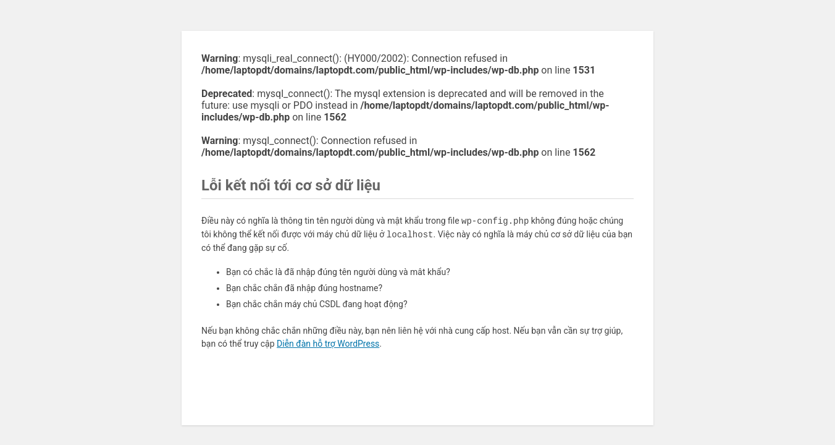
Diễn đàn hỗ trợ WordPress (328, 344)
